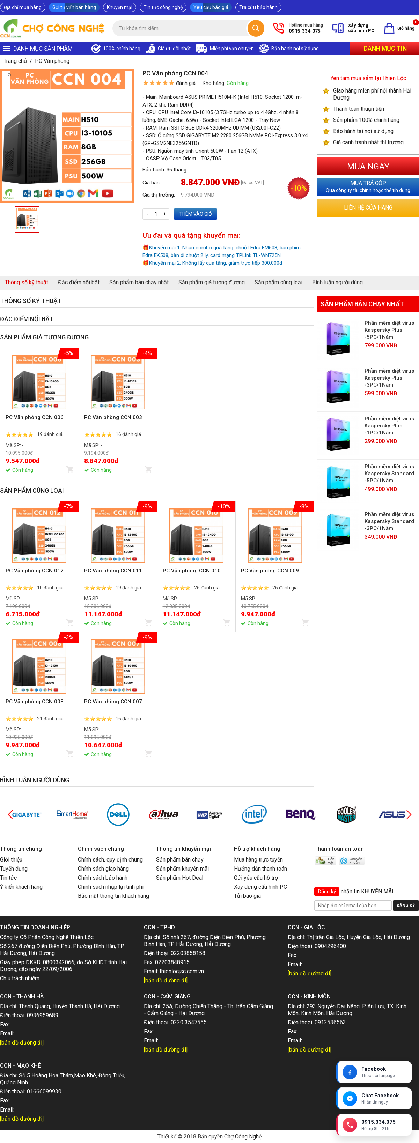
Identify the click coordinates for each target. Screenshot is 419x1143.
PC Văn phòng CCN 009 (270, 570)
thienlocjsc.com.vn (182, 971)
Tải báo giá (247, 896)
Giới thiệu (11, 859)
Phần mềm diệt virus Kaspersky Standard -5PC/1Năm (389, 473)
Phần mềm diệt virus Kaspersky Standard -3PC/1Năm (389, 521)
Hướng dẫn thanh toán (260, 868)
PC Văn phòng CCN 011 (113, 570)
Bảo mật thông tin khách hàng (113, 896)
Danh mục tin (385, 48)
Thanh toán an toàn (339, 848)
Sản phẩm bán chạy (180, 859)
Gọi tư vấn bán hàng (74, 7)
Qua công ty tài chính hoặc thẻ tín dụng (368, 186)
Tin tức (8, 877)
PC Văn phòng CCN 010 (192, 570)
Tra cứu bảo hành (258, 7)
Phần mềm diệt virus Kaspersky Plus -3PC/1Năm (389, 378)
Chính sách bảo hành (102, 877)
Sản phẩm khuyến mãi (182, 868)
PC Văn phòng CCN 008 (35, 701)
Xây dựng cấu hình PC (260, 887)
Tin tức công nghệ (163, 7)
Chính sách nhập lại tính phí (111, 887)
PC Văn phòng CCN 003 (113, 417)
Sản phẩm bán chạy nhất (139, 282)
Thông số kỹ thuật (26, 282)
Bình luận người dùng (337, 282)
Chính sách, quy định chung (110, 859)
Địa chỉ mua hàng (23, 7)
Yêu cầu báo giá (210, 7)
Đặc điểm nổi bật (79, 282)
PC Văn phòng (52, 61)
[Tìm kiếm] (256, 28)
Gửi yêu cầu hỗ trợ (256, 877)
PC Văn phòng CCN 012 (35, 570)
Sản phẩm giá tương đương (211, 282)
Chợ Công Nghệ (243, 1136)
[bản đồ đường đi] (166, 980)
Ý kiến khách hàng (21, 887)
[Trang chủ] (52, 28)
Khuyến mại (119, 7)
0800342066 (58, 962)
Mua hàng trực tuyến (258, 859)
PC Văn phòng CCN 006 (35, 417)
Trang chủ (15, 61)
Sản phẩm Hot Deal (179, 877)
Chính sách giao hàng (103, 868)
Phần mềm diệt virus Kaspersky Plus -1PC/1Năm (389, 426)
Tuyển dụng (14, 868)
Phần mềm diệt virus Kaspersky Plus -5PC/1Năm (389, 330)
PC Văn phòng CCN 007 (113, 701)
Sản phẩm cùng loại (278, 282)
